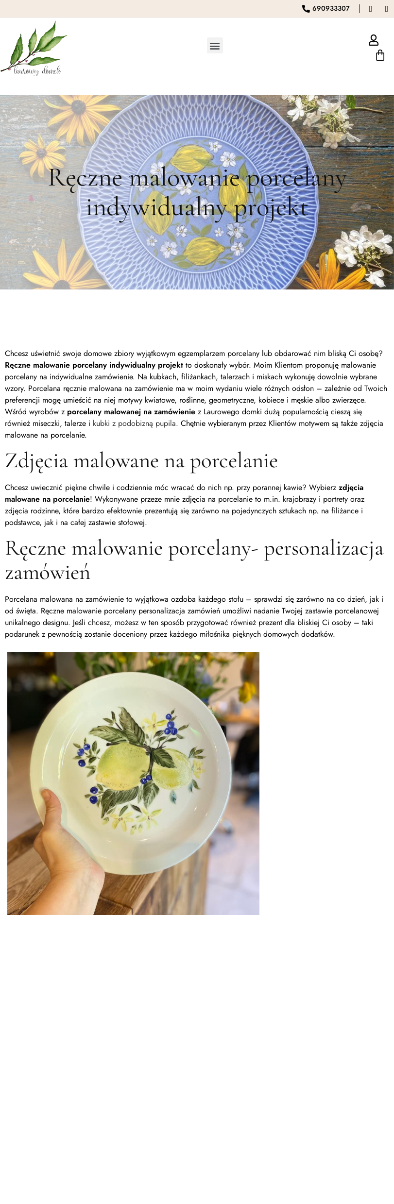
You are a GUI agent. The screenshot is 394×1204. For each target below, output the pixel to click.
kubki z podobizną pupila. (135, 423)
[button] (215, 45)
